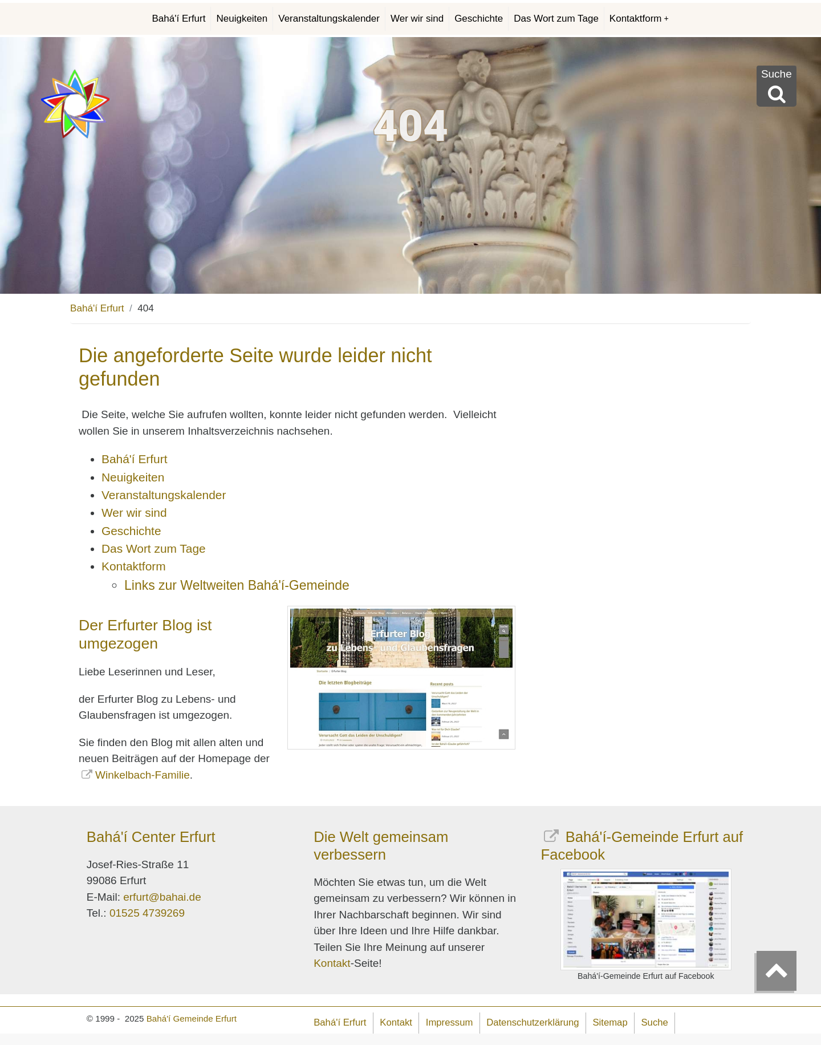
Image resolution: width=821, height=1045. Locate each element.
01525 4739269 (147, 913)
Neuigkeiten (241, 18)
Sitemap (609, 1022)
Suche (654, 1022)
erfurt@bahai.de (162, 897)
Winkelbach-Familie (142, 775)
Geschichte (478, 18)
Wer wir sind (417, 18)
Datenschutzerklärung (532, 1022)
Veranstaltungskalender (329, 18)
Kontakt (332, 963)
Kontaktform (639, 18)
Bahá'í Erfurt (179, 18)
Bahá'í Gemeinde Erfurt (192, 1018)
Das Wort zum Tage (556, 18)
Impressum (449, 1022)
